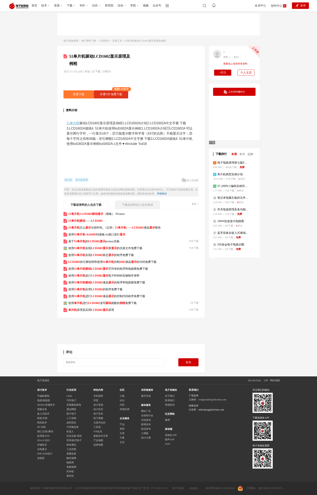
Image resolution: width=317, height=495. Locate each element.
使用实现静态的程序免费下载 (101, 255)
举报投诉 (162, 193)
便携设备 (71, 453)
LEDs (69, 396)
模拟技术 (42, 422)
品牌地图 (98, 444)
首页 (34, 5)
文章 (122, 433)
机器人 (70, 431)
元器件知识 (99, 422)
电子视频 (98, 418)
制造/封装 (42, 418)
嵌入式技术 (43, 413)
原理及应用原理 (91, 309)
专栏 (82, 5)
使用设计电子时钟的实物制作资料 (103, 275)
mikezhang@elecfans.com (211, 409)
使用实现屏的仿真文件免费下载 (105, 248)
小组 (122, 396)
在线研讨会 (147, 415)
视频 (146, 5)
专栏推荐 (98, 396)
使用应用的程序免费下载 (95, 289)
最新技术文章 (100, 435)
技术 (44, 5)
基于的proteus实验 (93, 241)
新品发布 (146, 428)
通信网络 (71, 409)
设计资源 (98, 404)
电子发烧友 (178, 488)
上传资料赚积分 (234, 92)
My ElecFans (254, 380)
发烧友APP (171, 435)
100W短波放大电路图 (228, 221)
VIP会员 (97, 431)
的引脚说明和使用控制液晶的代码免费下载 (112, 261)
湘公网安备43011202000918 (220, 488)
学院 (133, 5)
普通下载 (78, 94)
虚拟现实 (71, 422)
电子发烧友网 (70, 40)
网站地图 (275, 380)
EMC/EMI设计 (44, 453)
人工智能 (71, 418)
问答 (122, 404)
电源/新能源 (43, 400)
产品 (122, 424)
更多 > (195, 204)
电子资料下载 (88, 40)
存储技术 (42, 444)
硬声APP (169, 439)
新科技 (70, 475)
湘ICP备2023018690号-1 (271, 488)
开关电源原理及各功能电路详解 (231, 209)
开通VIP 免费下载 (114, 93)
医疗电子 (71, 413)
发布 (188, 362)
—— (85, 220)
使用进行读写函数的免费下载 (102, 303)
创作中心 (276, 5)
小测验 (144, 433)
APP (266, 380)
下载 (69, 5)
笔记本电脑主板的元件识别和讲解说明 (231, 197)
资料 (122, 428)
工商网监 (247, 488)
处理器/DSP (43, 435)
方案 (122, 437)
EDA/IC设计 (43, 440)
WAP (167, 444)
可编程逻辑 (43, 396)
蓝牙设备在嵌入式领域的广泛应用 (231, 233)
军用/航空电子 (74, 440)
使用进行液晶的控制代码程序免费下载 (106, 296)
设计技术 (98, 409)
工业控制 (71, 449)
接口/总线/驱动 (45, 431)
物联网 (70, 462)
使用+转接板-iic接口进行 (96, 234)
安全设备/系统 (74, 435)
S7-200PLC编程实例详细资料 (231, 186)
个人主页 (246, 72)
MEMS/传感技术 (46, 404)
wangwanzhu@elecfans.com (212, 399)
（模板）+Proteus (96, 213)
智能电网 (71, 467)
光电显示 (42, 449)
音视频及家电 (74, 404)
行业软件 (104, 40)
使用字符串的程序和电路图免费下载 (108, 268)
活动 (120, 5)
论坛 (122, 400)
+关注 (222, 72)
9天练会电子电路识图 (228, 244)
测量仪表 (42, 409)
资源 (57, 5)
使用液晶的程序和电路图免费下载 (106, 282)
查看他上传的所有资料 (235, 63)
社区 (95, 5)
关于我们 (170, 396)
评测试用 (124, 409)
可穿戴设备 (73, 427)
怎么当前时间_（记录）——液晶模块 (114, 227)
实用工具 (117, 40)
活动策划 (146, 420)
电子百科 (98, 413)
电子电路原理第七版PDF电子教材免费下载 (231, 162)
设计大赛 (146, 437)
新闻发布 (146, 424)
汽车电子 (71, 400)
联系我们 (170, 400)
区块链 (70, 471)
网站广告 (146, 411)
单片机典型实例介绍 (228, 174)
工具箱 (97, 427)
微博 (167, 420)
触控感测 (71, 458)
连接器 (40, 458)
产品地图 (98, 440)
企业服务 (124, 418)
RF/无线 (41, 427)
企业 (122, 442)
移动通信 (71, 444)
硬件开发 (146, 396)
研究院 (109, 5)
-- (224, 51)
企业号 (157, 5)
